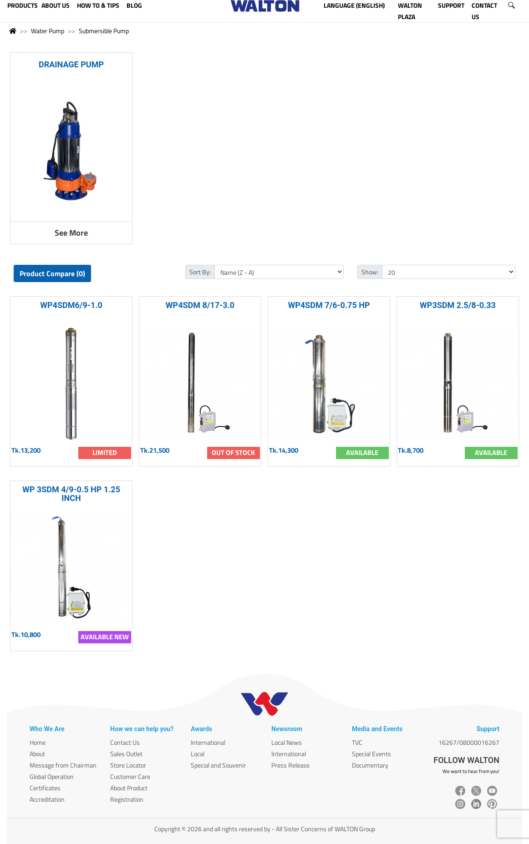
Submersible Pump (104, 30)
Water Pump (47, 30)
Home (38, 742)
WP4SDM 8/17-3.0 (200, 305)
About (37, 753)
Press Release (290, 765)
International (208, 742)
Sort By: (200, 272)
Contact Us (125, 742)
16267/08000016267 (468, 742)
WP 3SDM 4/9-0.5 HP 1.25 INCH (71, 494)
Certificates (45, 788)
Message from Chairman (63, 765)
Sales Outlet (126, 753)
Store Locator (128, 765)
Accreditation (47, 799)
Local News (286, 742)
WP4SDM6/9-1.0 (71, 305)
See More (71, 233)
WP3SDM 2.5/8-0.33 (458, 305)
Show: (369, 272)
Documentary (370, 765)
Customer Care (130, 776)
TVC (357, 742)
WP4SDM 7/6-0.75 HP (329, 305)
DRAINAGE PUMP (71, 64)
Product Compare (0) (52, 273)
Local (197, 753)
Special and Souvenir (218, 765)
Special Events (371, 753)
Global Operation (52, 776)
